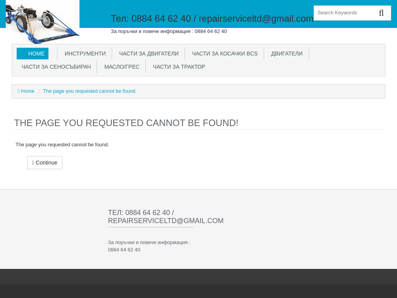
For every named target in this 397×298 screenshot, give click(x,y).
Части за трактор (177, 67)
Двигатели (285, 53)
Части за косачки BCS (223, 53)
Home (36, 53)
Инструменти (84, 53)
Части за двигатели (147, 53)
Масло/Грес (120, 67)
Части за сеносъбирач (55, 67)
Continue (44, 162)
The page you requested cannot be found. (89, 91)
